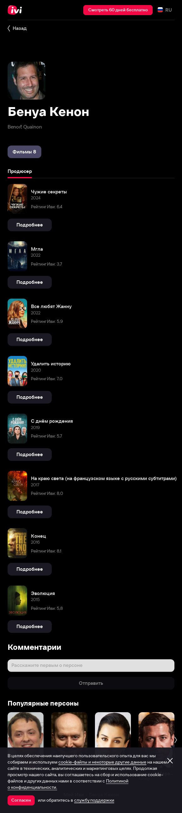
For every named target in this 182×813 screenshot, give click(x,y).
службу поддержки (94, 800)
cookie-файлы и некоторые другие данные (102, 761)
